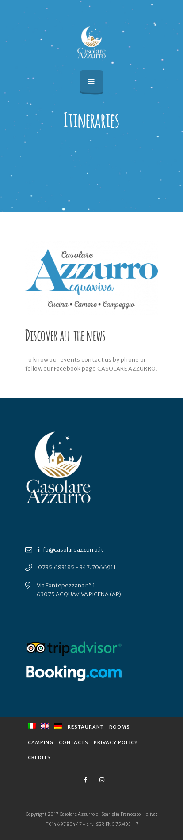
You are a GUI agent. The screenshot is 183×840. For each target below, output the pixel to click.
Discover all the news (65, 334)
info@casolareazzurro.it (70, 549)
